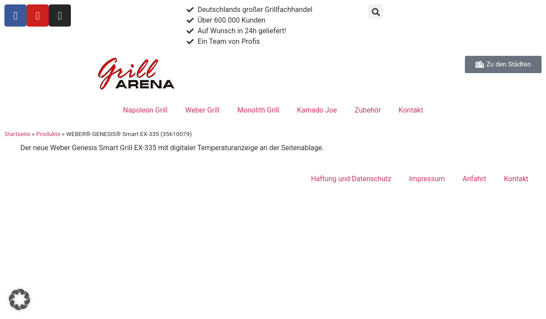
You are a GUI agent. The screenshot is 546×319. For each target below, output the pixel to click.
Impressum (427, 179)
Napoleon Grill (145, 110)
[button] (375, 11)
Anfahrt (474, 179)
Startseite (17, 133)
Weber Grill (202, 110)
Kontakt (410, 110)
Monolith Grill (258, 110)
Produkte (48, 133)
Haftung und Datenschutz (351, 179)
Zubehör (368, 110)
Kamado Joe (317, 110)
